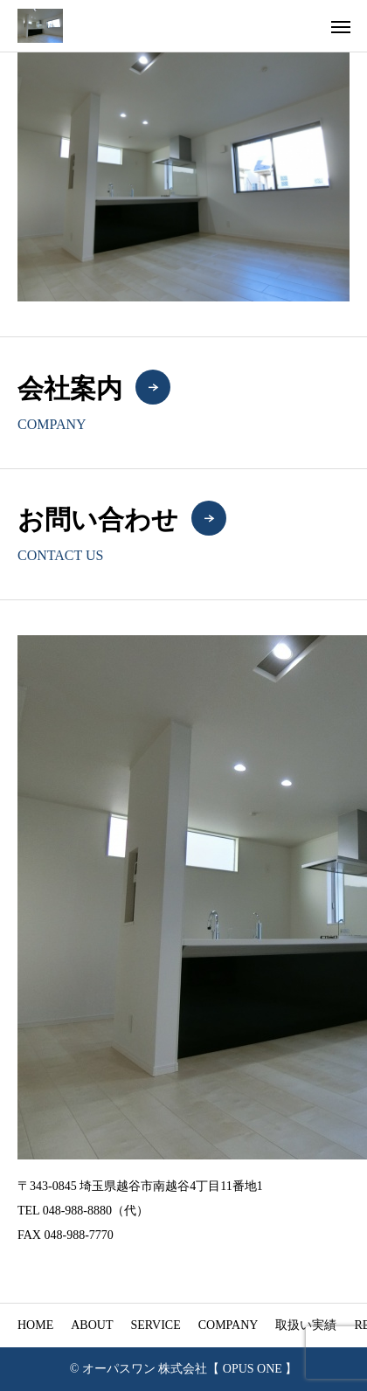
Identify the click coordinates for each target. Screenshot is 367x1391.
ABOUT (92, 1325)
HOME (35, 1325)
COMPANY (228, 1325)
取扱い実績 (305, 1325)
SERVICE (155, 1325)
